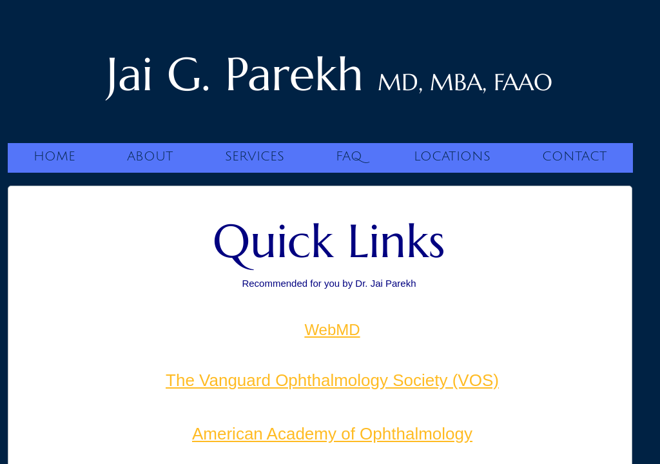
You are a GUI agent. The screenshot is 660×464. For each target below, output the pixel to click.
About (150, 157)
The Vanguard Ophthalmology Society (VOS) (332, 380)
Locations (452, 157)
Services (254, 157)
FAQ (349, 157)
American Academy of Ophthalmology (332, 433)
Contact (574, 157)
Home (54, 157)
